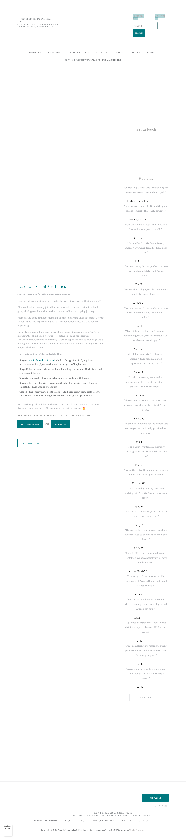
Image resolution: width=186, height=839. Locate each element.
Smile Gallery (78, 51)
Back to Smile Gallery (32, 434)
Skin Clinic (55, 43)
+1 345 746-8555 (137, 16)
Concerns (102, 43)
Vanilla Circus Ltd (137, 820)
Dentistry (34, 43)
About (119, 43)
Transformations (105, 811)
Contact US (155, 789)
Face (90, 51)
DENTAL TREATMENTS (46, 811)
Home (67, 51)
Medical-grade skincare (41, 351)
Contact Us (161, 16)
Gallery (135, 43)
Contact (152, 43)
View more (146, 688)
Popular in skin (79, 43)
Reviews (128, 811)
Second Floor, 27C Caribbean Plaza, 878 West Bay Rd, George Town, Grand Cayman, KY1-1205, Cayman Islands (107, 804)
